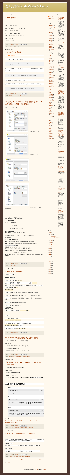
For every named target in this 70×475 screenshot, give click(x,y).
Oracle (50, 74)
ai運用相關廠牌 (10, 18)
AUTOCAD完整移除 (61, 43)
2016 (50, 263)
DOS (50, 103)
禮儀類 (50, 135)
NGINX (50, 46)
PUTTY (12, 265)
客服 (50, 130)
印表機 (50, 80)
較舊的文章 (41, 459)
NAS (50, 108)
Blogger (44, 469)
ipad (50, 89)
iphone (50, 90)
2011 (50, 273)
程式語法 (51, 47)
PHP (50, 52)
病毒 (50, 92)
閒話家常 (51, 95)
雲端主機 (51, 138)
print (50, 125)
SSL (50, 56)
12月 (51, 234)
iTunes (50, 123)
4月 (51, 246)
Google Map (51, 105)
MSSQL (50, 72)
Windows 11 (22, 427)
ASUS (50, 99)
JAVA (50, 107)
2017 (50, 261)
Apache (16, 95)
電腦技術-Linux (12, 95)
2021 (50, 254)
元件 (50, 128)
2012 (50, 271)
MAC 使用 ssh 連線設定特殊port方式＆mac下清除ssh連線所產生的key (61, 133)
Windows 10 (17, 427)
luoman (36, 469)
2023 (50, 250)
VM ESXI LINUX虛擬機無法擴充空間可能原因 (21, 338)
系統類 (10, 356)
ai (49, 120)
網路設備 (51, 94)
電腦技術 (51, 25)
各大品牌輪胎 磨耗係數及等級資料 (61, 18)
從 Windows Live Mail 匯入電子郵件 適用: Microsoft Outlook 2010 (61, 169)
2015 (50, 265)
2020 (50, 256)
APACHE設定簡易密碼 (13, 52)
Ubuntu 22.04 (51, 86)
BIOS (50, 102)
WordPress (51, 67)
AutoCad (50, 71)
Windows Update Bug (22, 456)
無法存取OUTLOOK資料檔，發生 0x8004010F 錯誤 (61, 92)
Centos (50, 61)
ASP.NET (51, 60)
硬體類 (50, 35)
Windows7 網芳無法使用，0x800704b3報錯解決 (61, 190)
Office (50, 63)
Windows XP (26, 427)
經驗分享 (16, 46)
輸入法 (50, 136)
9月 (51, 242)
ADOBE (50, 97)
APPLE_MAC (52, 49)
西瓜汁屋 (51, 17)
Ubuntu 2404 (26, 95)
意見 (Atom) (10, 462)
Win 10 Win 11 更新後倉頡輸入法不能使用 (20, 434)
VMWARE (28, 356)
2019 (50, 258)
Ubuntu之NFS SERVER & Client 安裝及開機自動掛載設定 (61, 113)
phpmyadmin (51, 77)
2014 (50, 267)
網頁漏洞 (51, 85)
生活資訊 (10, 46)
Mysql (50, 37)
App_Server (51, 100)
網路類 (13, 427)
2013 (50, 269)
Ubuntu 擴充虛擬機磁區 (13, 272)
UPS (15, 265)
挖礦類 (50, 133)
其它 (13, 46)
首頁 (22, 459)
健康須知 (51, 127)
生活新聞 (51, 81)
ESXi (19, 356)
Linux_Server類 (20, 95)
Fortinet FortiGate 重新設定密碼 (61, 211)
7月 (51, 244)
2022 (50, 252)
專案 (50, 131)
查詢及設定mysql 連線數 (61, 66)
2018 (50, 259)
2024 (50, 248)
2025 (50, 232)
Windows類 (31, 427)
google (50, 122)
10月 (51, 240)
